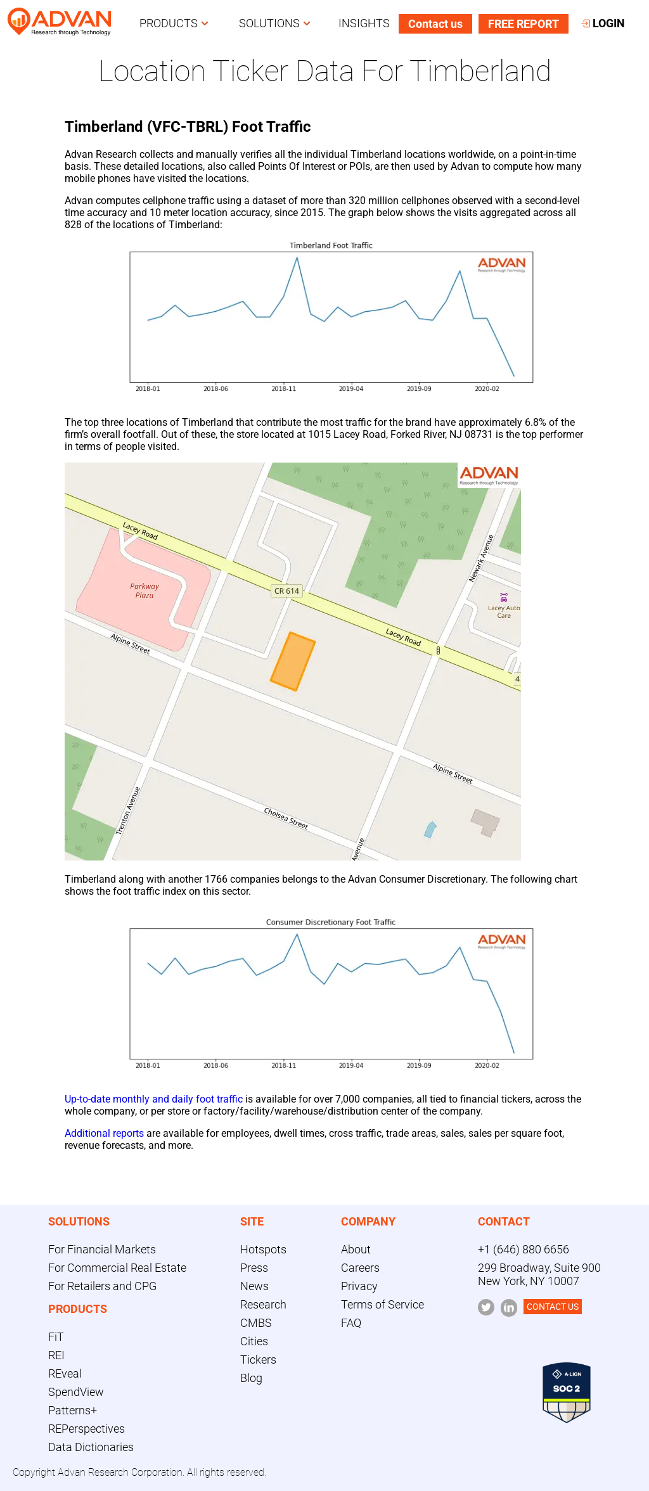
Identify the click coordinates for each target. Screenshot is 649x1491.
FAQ (351, 1322)
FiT (56, 1336)
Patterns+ (72, 1410)
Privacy (359, 1286)
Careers (360, 1267)
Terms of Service (382, 1304)
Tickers (258, 1359)
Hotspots (263, 1249)
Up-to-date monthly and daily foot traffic (154, 1099)
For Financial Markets (102, 1249)
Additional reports (104, 1133)
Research (263, 1304)
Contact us (435, 23)
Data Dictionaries (91, 1447)
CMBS (256, 1322)
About (356, 1249)
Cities (254, 1341)
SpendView (76, 1391)
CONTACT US (553, 1307)
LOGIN (603, 23)
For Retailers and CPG (102, 1286)
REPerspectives (86, 1428)
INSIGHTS (364, 23)
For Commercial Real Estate (117, 1267)
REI (56, 1355)
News (254, 1286)
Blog (251, 1378)
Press (254, 1267)
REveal (65, 1373)
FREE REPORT (523, 23)
